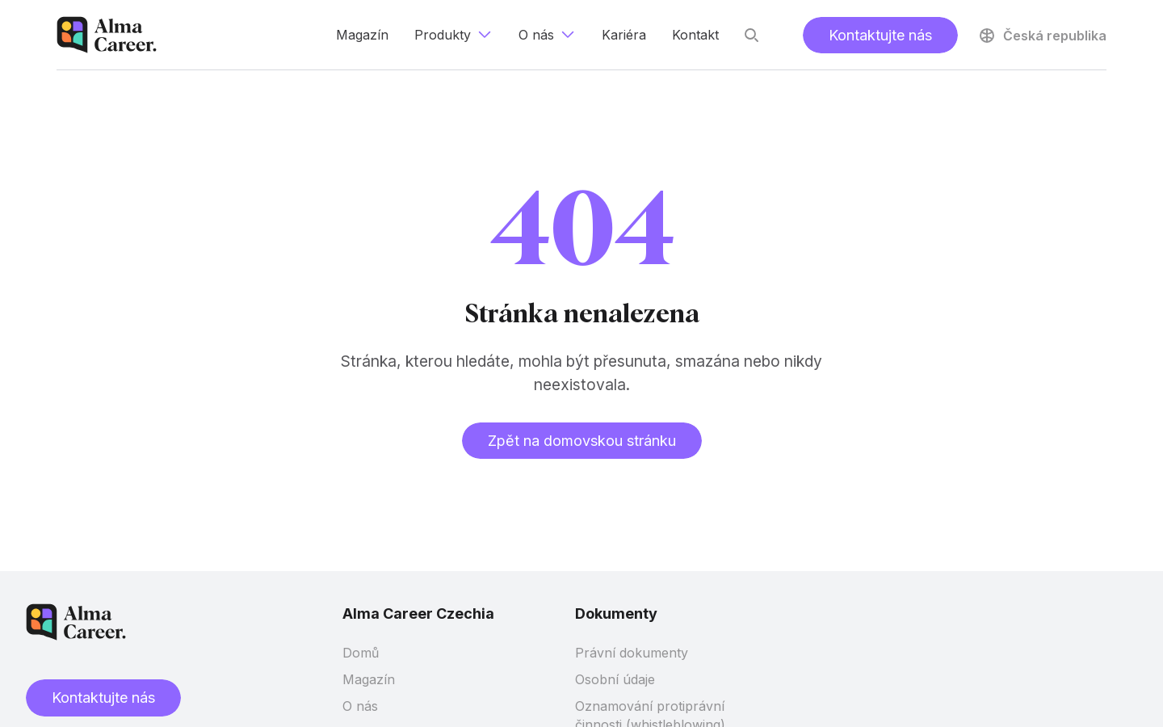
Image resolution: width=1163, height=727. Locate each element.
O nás (360, 706)
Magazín (368, 679)
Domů (360, 653)
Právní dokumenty (631, 653)
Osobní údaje (615, 679)
